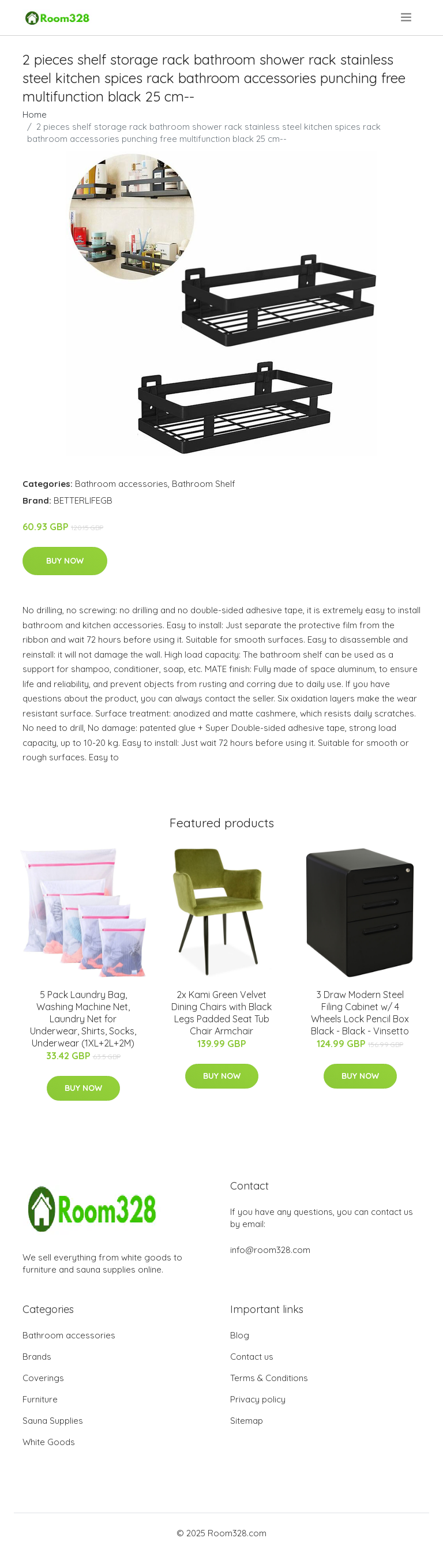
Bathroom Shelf (203, 483)
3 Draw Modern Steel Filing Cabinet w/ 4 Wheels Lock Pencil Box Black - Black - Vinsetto (360, 1013)
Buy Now (65, 561)
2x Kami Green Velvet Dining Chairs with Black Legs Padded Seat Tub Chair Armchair (221, 1013)
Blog (239, 1335)
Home (34, 114)
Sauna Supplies (52, 1420)
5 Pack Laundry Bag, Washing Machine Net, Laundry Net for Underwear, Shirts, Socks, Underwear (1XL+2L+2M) (83, 1019)
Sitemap (246, 1420)
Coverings (43, 1377)
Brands (36, 1356)
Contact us (251, 1356)
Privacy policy (258, 1399)
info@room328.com (270, 1249)
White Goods (48, 1441)
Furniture (40, 1399)
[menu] (407, 17)
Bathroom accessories (121, 483)
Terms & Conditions (269, 1377)
